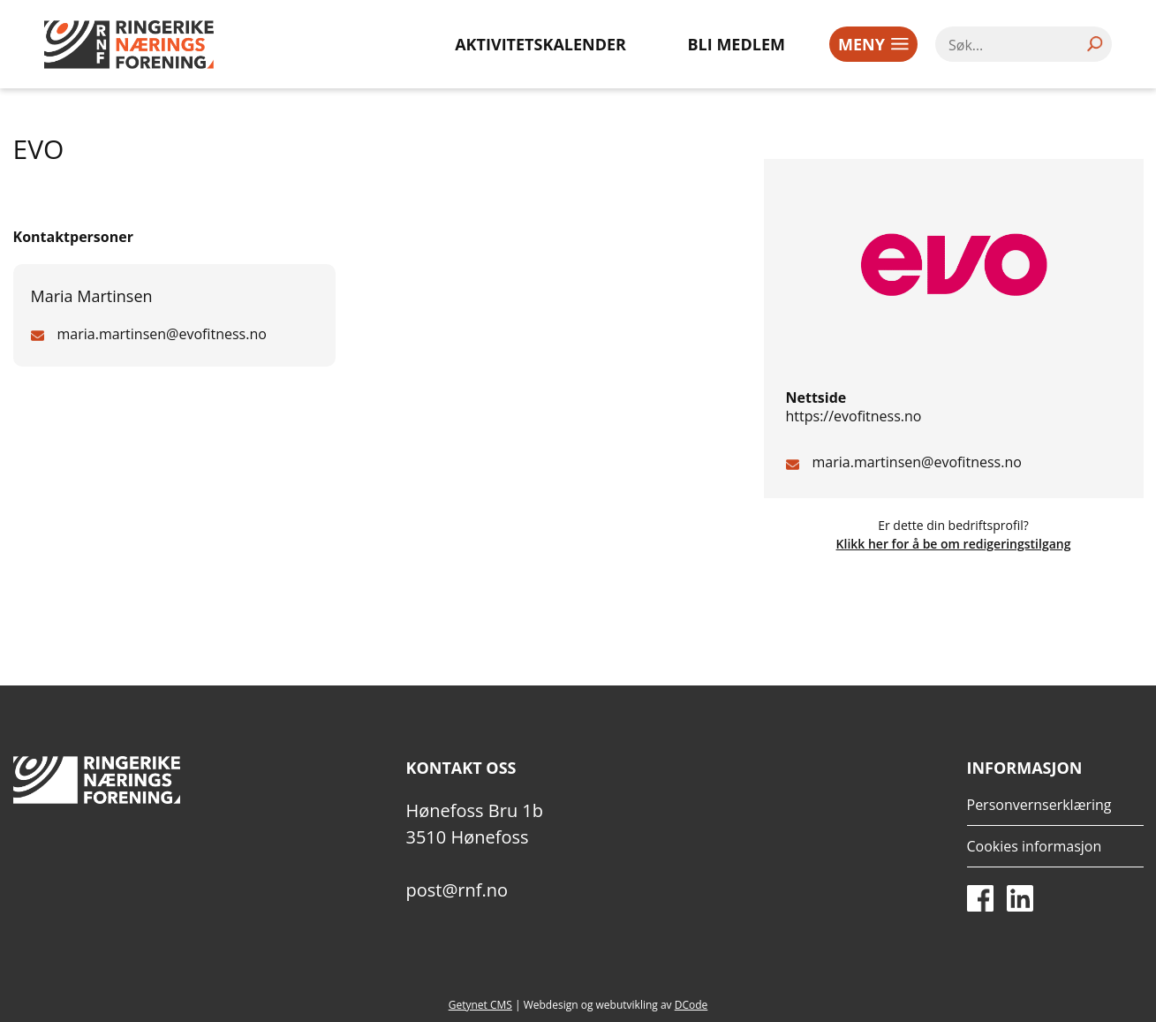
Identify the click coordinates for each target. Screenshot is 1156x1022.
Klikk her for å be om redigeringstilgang (953, 543)
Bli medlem (737, 44)
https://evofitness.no (854, 416)
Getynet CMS (480, 1004)
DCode (691, 1004)
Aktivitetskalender (540, 44)
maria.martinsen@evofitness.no (917, 462)
